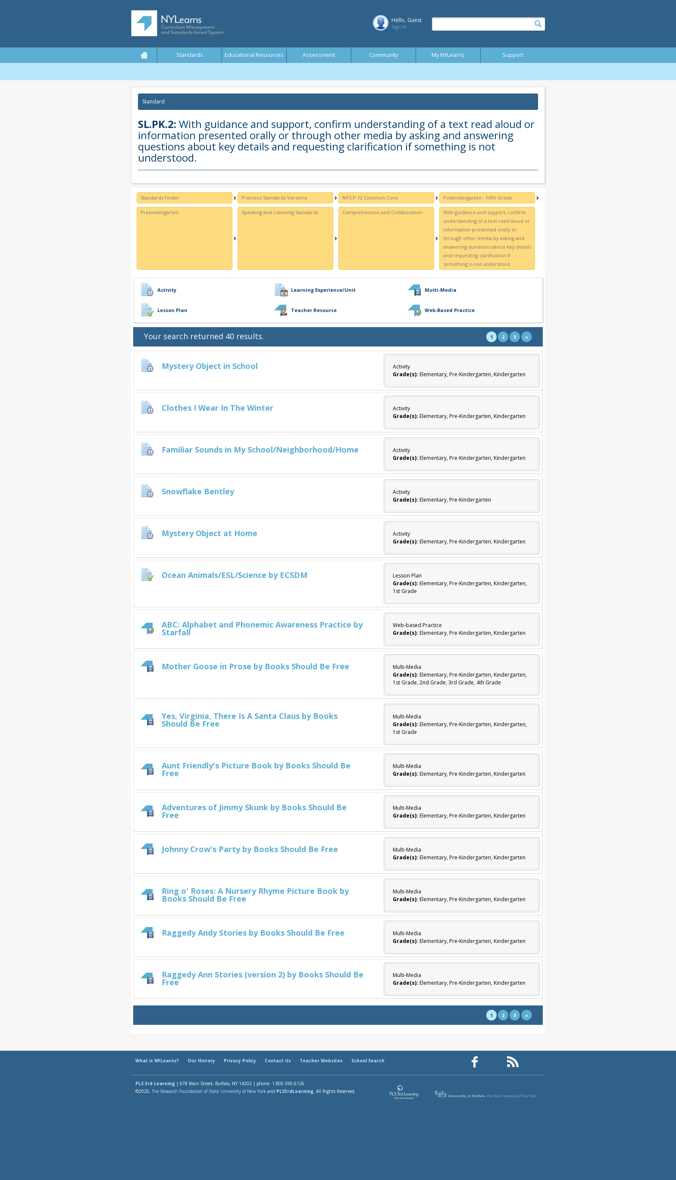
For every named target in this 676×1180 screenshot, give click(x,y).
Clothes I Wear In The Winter (217, 408)
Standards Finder (160, 197)
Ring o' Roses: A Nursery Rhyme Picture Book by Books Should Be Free (255, 895)
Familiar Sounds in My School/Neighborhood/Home (260, 449)
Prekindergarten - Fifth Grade (477, 197)
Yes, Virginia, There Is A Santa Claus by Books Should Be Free (250, 720)
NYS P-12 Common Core (370, 197)
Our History (201, 1061)
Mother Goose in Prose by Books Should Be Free (255, 666)
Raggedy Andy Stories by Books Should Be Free (253, 932)
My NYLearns (448, 55)
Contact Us (278, 1061)
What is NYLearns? (157, 1061)
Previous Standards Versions (274, 197)
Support (512, 55)
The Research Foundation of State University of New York (209, 1091)
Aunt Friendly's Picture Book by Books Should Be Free (256, 769)
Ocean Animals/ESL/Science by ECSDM (234, 575)
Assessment (319, 55)
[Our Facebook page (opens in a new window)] (474, 1062)
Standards (189, 55)
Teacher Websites (321, 1061)
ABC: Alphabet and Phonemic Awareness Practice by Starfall (262, 628)
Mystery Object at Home (209, 533)
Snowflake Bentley (198, 491)
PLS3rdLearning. (295, 1091)
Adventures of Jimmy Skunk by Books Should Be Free (254, 811)
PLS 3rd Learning (155, 1083)
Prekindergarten (160, 212)
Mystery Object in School (210, 366)
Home (144, 55)
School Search (368, 1061)
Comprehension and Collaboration (382, 212)
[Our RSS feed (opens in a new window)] (512, 1062)
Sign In (399, 26)
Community (383, 55)
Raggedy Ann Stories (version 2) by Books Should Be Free (262, 978)
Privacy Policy (240, 1061)
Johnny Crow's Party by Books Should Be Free (250, 849)
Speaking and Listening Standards (279, 212)
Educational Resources (254, 55)
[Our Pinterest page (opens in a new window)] (493, 1062)
